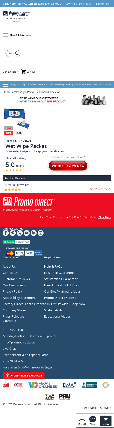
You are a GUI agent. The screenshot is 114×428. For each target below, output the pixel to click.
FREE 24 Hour (80, 84)
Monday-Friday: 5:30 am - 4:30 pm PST (30, 336)
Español (23, 367)
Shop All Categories (17, 35)
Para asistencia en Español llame (26, 355)
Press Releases (13, 316)
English (49, 367)
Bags (23, 84)
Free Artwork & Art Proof (62, 285)
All (7, 85)
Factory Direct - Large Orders (23, 304)
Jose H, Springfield (99, 189)
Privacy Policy (12, 291)
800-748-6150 (13, 330)
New (101, 84)
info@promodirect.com (19, 342)
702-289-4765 (13, 361)
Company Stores (14, 310)
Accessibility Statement (19, 298)
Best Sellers (92, 84)
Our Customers (14, 285)
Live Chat (9, 348)
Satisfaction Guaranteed (61, 279)
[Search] (11, 53)
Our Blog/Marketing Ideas (62, 291)
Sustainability (53, 310)
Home (6, 92)
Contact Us (10, 273)
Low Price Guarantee (59, 273)
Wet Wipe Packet (24, 92)
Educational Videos (57, 316)
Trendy (107, 84)
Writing (69, 84)
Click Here (9, 3)
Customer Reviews (16, 279)
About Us (9, 266)
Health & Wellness (45, 84)
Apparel (16, 84)
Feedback (89, 408)
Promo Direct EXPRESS (60, 298)
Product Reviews (49, 92)
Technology (60, 84)
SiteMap (105, 408)
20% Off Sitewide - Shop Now (64, 304)
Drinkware (31, 84)
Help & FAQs (53, 266)
